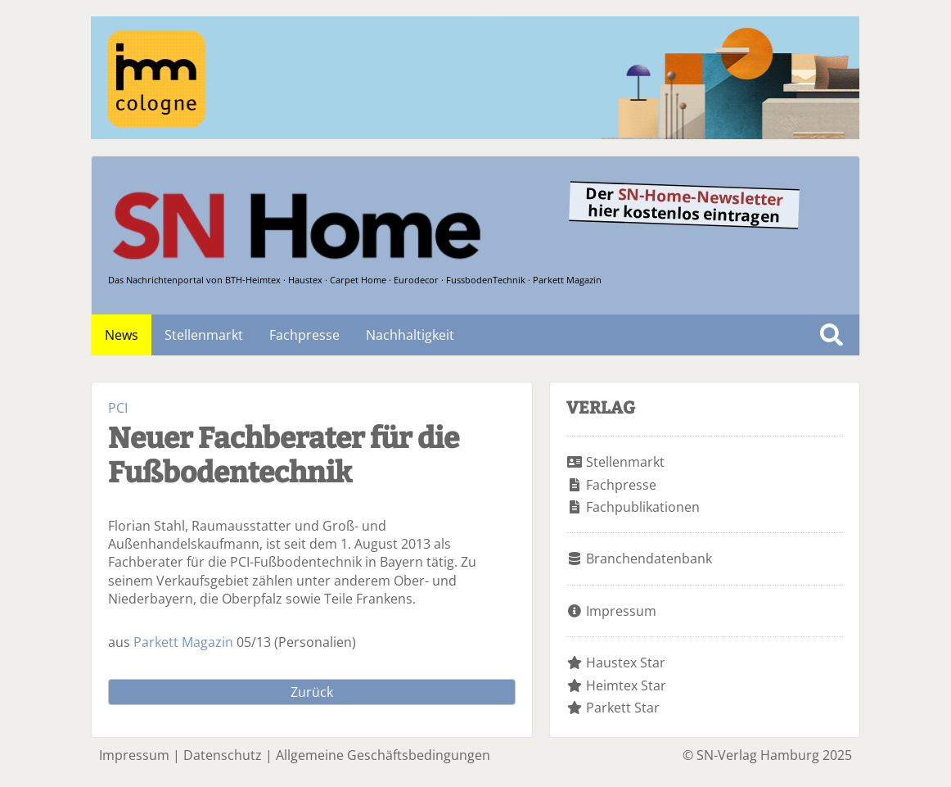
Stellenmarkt (204, 335)
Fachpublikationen (643, 507)
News (121, 335)
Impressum (621, 611)
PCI (118, 408)
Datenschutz (222, 755)
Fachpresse (304, 335)
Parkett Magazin (183, 642)
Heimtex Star (626, 685)
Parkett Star (623, 708)
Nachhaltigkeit (410, 335)
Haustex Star (625, 663)
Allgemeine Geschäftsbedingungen (383, 755)
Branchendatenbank (649, 559)
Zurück (312, 692)
